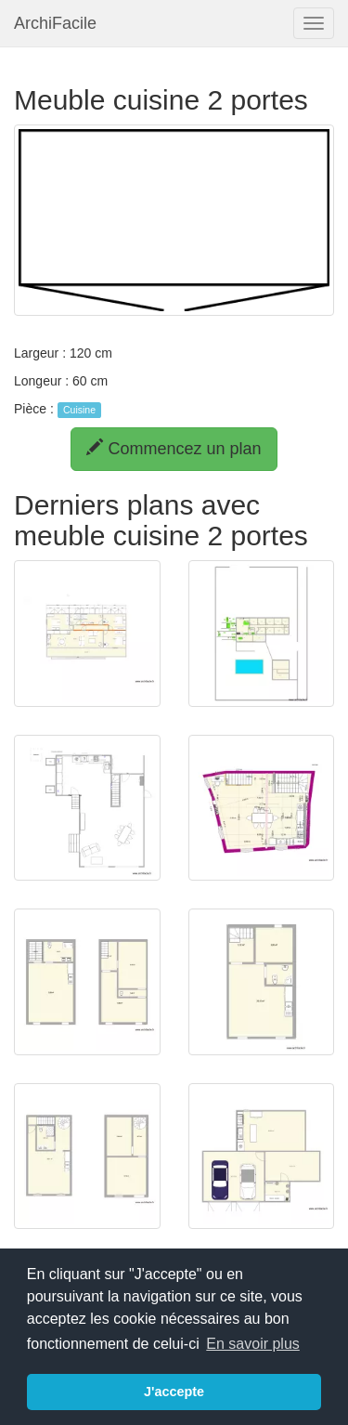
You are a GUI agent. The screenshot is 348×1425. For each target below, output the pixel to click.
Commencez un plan (173, 448)
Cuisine (79, 409)
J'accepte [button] (174, 1391)
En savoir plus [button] (253, 1344)
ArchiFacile (55, 23)
